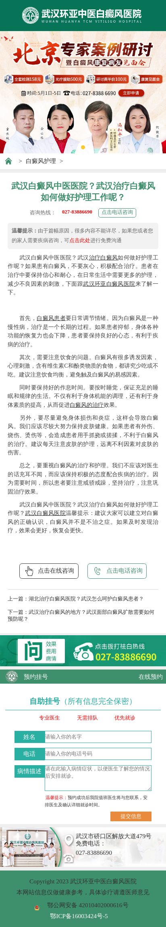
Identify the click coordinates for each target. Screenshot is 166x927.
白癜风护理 (41, 160)
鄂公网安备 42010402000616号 (88, 905)
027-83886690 (77, 212)
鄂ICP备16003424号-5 (79, 915)
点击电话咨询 (117, 212)
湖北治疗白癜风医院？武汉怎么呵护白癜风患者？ (86, 599)
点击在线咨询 (48, 571)
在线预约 (151, 676)
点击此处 (79, 240)
